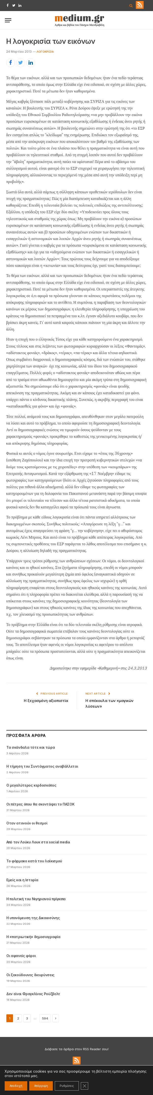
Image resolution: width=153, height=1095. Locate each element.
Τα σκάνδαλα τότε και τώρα (30, 747)
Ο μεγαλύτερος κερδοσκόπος (31, 785)
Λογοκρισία (45, 51)
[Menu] (8, 20)
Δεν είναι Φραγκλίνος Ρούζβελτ (33, 994)
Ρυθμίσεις (67, 1086)
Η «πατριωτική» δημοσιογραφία (33, 937)
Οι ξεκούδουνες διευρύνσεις (30, 975)
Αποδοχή (16, 1086)
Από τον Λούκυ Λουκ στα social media (38, 842)
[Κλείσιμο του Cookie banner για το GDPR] (84, 1086)
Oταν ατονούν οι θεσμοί (26, 823)
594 (45, 1018)
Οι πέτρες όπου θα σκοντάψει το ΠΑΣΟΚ (40, 804)
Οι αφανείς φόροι (21, 956)
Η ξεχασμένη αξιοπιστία (46, 700)
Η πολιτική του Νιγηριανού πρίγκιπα (36, 899)
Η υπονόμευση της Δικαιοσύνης (33, 918)
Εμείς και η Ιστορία (22, 880)
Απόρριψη (41, 1086)
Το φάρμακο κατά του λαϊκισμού (34, 861)
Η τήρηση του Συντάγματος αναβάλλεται (42, 766)
